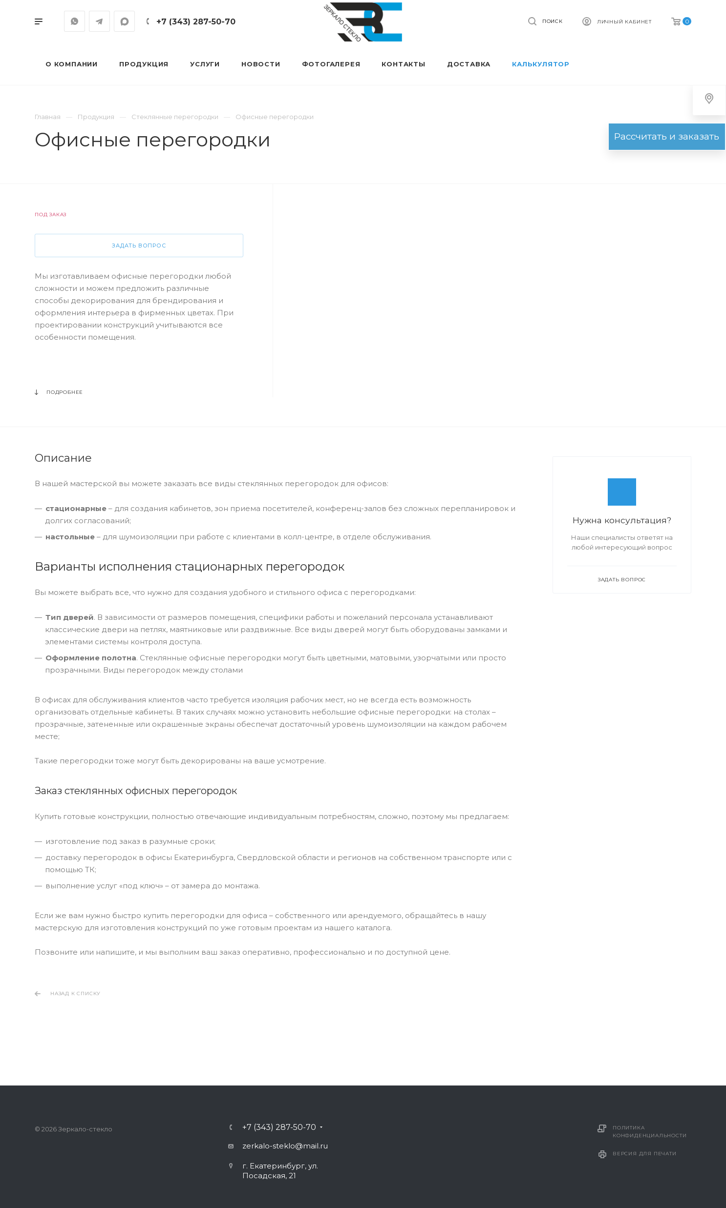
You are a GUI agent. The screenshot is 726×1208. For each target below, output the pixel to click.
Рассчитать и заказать (666, 136)
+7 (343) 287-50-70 (195, 21)
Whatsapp (74, 21)
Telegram (99, 21)
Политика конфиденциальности (649, 1132)
